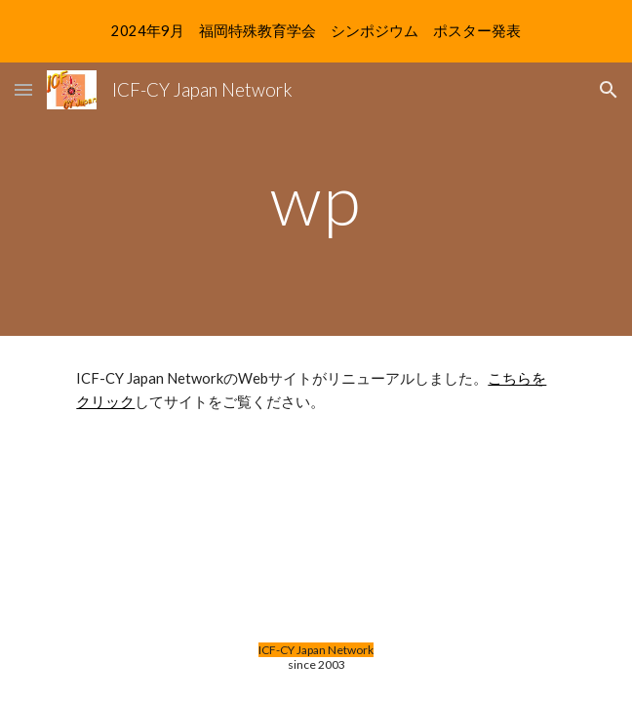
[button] (23, 89)
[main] (315, 199)
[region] (316, 31)
